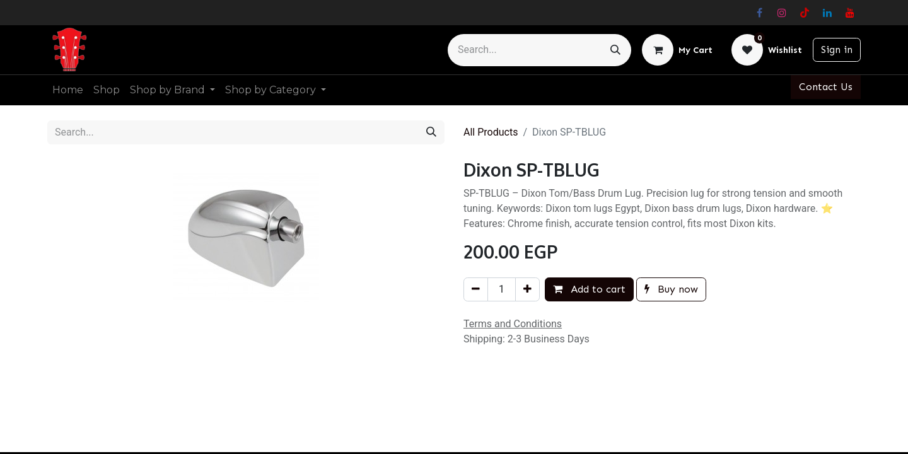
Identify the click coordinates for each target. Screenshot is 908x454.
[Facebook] (759, 13)
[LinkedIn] (827, 13)
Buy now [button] (671, 289)
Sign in (837, 49)
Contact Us (826, 87)
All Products (490, 132)
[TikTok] (804, 13)
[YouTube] (850, 13)
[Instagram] (782, 13)
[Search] (615, 50)
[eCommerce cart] (677, 50)
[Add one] (527, 289)
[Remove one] (475, 289)
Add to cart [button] (589, 289)
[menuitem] (67, 90)
